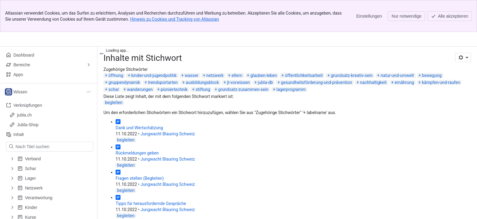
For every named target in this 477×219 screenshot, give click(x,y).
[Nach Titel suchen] (53, 146)
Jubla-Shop (28, 124)
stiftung (203, 89)
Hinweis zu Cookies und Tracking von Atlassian (174, 19)
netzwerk (214, 75)
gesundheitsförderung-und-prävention (316, 82)
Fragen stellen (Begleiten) (140, 178)
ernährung (404, 82)
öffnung (115, 75)
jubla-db (265, 82)
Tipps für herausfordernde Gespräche (151, 203)
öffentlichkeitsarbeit (304, 75)
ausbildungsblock (202, 82)
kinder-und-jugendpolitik (154, 75)
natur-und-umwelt (397, 75)
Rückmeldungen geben (137, 153)
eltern (237, 75)
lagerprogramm (291, 89)
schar (113, 89)
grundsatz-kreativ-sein (351, 75)
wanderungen (139, 89)
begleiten (113, 102)
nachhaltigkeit (373, 82)
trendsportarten (163, 82)
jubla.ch (24, 115)
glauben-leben (263, 75)
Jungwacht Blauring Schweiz (168, 133)
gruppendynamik (124, 82)
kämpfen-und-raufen (441, 82)
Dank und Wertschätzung (139, 127)
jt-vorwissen (238, 82)
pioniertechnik (174, 89)
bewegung (431, 75)
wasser (191, 75)
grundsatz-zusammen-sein (243, 89)
